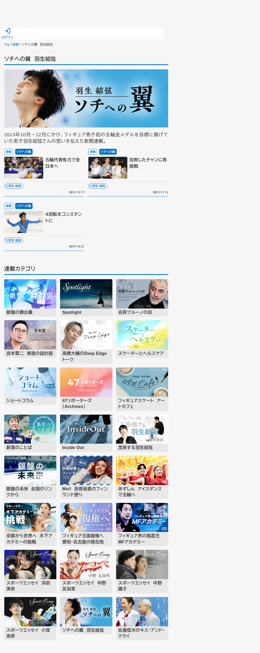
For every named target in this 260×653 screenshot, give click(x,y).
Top (7, 44)
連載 (15, 44)
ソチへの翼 (24, 151)
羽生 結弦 (14, 185)
